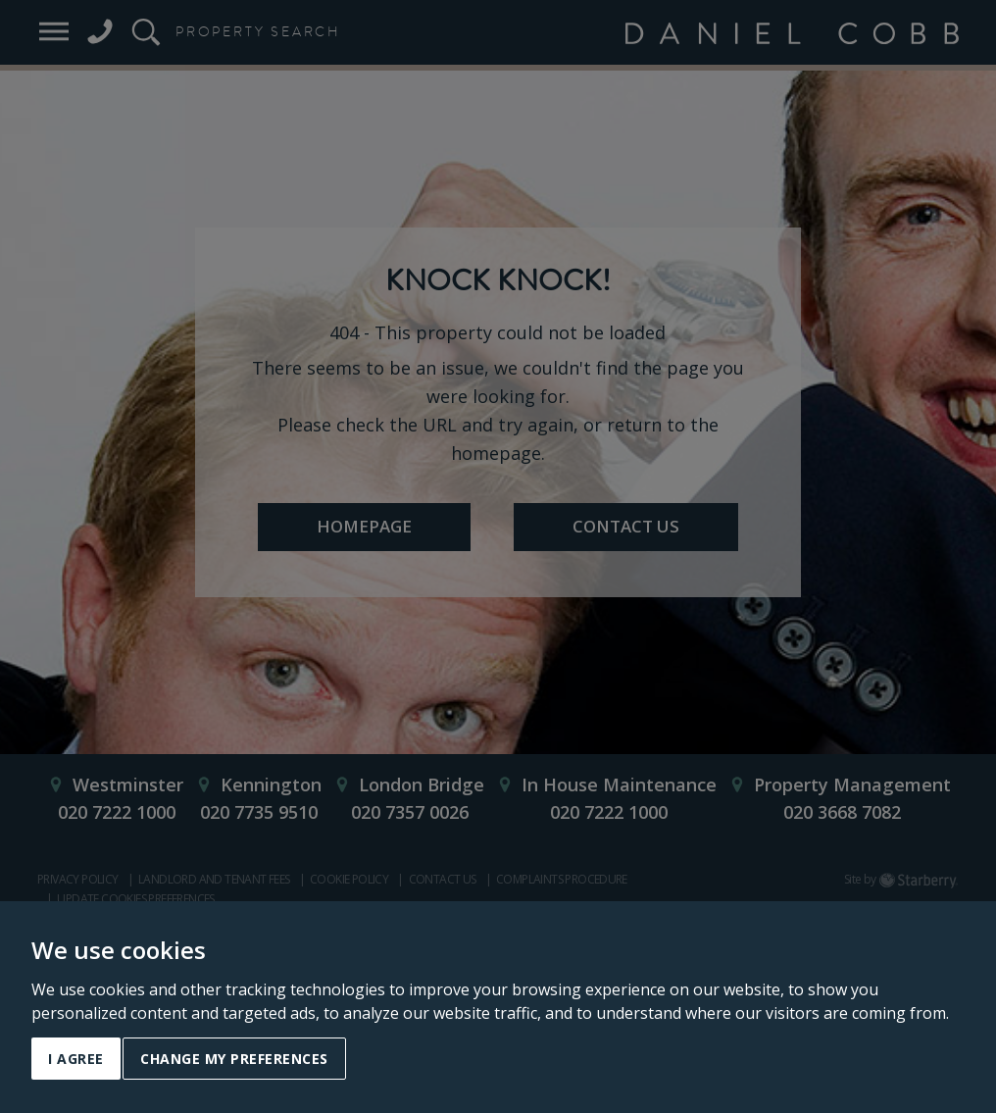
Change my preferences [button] (234, 1058)
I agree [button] (76, 1058)
